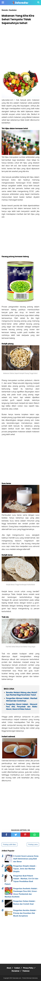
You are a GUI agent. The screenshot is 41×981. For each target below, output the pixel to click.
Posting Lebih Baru (9, 844)
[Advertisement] (20, 47)
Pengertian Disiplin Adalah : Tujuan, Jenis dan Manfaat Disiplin (24, 868)
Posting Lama (33, 844)
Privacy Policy (28, 968)
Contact (17, 968)
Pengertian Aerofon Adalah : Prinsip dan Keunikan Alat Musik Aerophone (25, 913)
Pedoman (26, 971)
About (9, 968)
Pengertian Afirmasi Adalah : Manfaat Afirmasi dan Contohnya (21, 699)
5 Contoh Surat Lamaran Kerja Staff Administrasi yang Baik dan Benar (25, 858)
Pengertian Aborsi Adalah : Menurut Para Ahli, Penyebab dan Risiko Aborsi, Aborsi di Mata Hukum (21, 706)
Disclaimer (15, 971)
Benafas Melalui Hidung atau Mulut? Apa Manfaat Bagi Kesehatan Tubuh (21, 693)
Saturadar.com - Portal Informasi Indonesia (25, 978)
